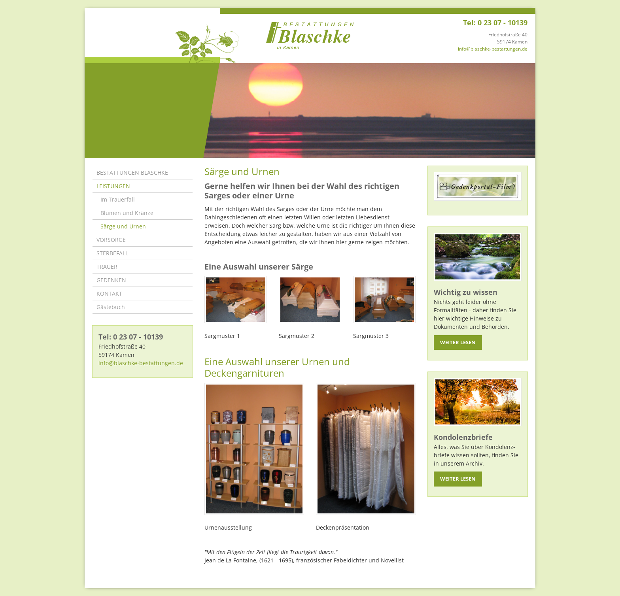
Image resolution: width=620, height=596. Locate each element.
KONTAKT (109, 293)
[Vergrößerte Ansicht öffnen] (235, 299)
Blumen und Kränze (126, 213)
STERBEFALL (112, 253)
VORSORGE (111, 239)
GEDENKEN (111, 280)
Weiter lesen (458, 342)
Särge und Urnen (123, 226)
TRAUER (106, 266)
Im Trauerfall (117, 199)
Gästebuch (110, 307)
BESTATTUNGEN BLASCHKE (132, 172)
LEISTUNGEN (113, 186)
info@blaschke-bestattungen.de (492, 48)
